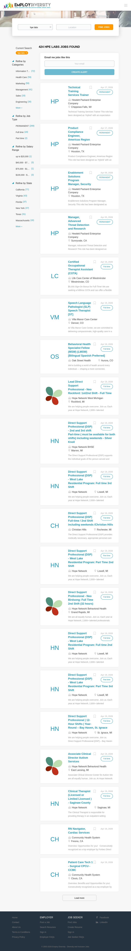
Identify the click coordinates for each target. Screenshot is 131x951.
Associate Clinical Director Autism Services (79, 757)
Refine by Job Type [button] (21, 118)
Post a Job (45, 922)
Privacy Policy (18, 937)
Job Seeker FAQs (76, 937)
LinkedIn (104, 922)
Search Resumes (48, 927)
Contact (15, 922)
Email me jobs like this (57, 57)
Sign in (43, 932)
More (18, 108)
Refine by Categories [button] (19, 63)
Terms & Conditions (21, 932)
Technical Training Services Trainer (78, 91)
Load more (79, 898)
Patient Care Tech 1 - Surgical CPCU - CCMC (80, 866)
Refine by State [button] (23, 183)
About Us (16, 927)
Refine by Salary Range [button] (22, 148)
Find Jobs (103, 27)
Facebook (104, 917)
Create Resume (75, 927)
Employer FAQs (47, 937)
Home (15, 917)
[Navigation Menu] (125, 5)
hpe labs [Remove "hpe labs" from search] (21, 53)
